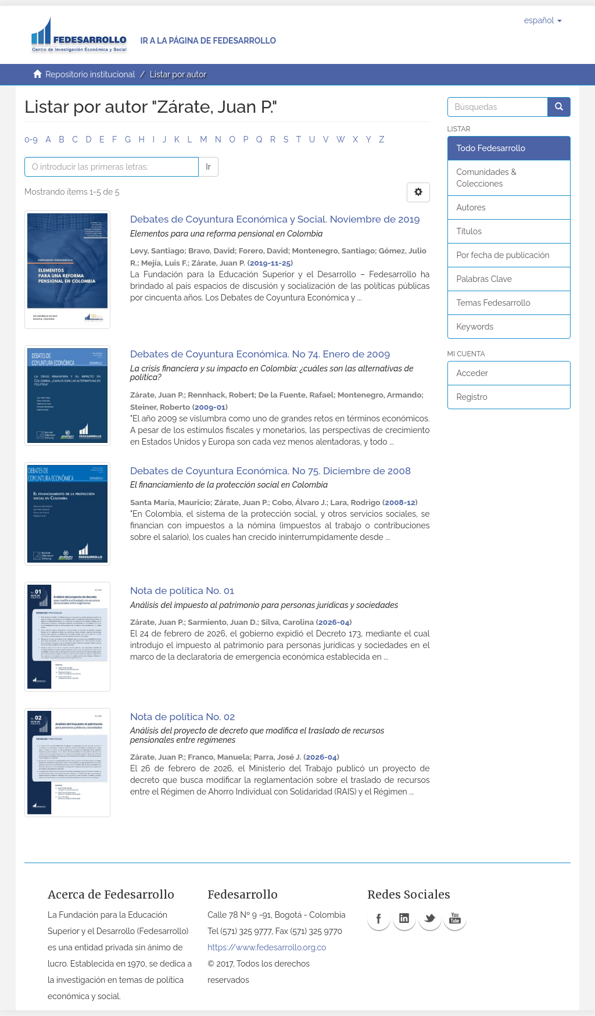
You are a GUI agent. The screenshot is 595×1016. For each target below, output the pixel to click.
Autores (471, 207)
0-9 (31, 139)
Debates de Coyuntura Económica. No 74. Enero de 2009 (260, 354)
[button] (543, 20)
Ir (208, 166)
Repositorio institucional (90, 74)
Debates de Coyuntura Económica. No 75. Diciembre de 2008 (270, 471)
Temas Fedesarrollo (494, 302)
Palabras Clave (484, 279)
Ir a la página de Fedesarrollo (208, 40)
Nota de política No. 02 (182, 716)
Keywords (475, 326)
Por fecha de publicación (503, 255)
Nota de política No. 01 (182, 590)
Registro (472, 397)
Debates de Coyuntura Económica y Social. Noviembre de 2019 (275, 219)
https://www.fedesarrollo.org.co (266, 947)
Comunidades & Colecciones (487, 177)
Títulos (469, 231)
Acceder (473, 373)
